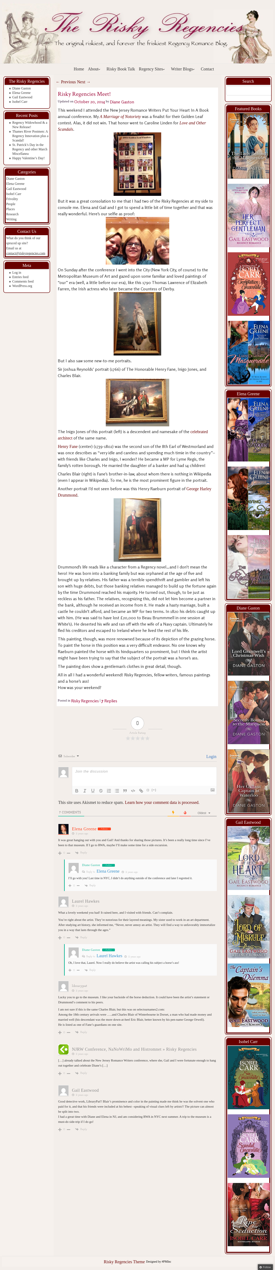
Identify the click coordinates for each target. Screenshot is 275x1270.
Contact (207, 69)
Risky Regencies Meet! (84, 94)
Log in (16, 272)
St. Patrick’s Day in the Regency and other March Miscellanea (29, 149)
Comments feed (23, 281)
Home (79, 69)
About (94, 69)
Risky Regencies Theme (124, 1261)
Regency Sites (152, 69)
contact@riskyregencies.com (25, 253)
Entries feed (20, 277)
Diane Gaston (21, 88)
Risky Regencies (85, 700)
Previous (66, 82)
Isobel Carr (20, 101)
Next (84, 82)
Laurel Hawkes (86, 901)
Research (12, 214)
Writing (11, 219)
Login (210, 756)
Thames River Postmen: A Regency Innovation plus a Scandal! (30, 136)
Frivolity (12, 199)
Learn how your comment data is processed (161, 802)
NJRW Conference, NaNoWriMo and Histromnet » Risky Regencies (134, 1049)
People (10, 204)
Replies (109, 700)
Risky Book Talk (120, 69)
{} (148, 789)
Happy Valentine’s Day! (28, 158)
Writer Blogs (183, 69)
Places (10, 209)
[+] (154, 789)
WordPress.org (22, 286)
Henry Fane (68, 446)
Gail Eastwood (22, 97)
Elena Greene (21, 93)
